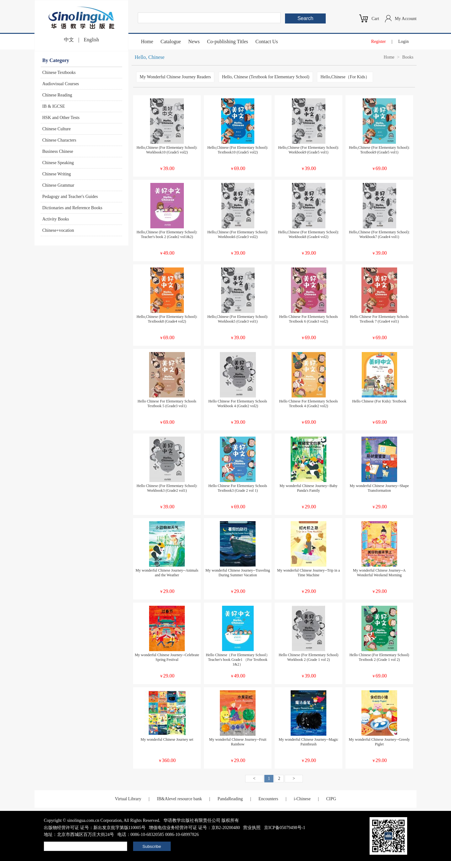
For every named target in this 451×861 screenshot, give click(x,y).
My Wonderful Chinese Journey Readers (175, 77)
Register (378, 41)
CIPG (331, 798)
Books (407, 57)
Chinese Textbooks (58, 72)
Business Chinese (57, 151)
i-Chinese (302, 798)
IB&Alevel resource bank (179, 798)
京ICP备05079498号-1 (284, 827)
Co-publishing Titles (227, 41)
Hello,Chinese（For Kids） (345, 77)
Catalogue (171, 41)
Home (147, 41)
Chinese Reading (57, 95)
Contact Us (267, 41)
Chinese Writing (56, 174)
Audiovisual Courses (60, 83)
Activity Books (55, 219)
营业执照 (252, 827)
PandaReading (230, 798)
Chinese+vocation (58, 230)
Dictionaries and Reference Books (72, 207)
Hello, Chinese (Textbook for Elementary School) (265, 77)
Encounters (268, 798)
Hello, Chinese (149, 57)
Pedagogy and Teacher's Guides (70, 196)
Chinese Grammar (58, 185)
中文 (69, 39)
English (91, 39)
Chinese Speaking (58, 162)
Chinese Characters (59, 140)
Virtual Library (128, 798)
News (194, 41)
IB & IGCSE (53, 106)
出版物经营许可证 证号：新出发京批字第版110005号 (95, 827)
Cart (375, 18)
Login (403, 41)
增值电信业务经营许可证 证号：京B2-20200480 (194, 827)
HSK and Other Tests (61, 117)
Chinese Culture (56, 129)
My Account (406, 18)
